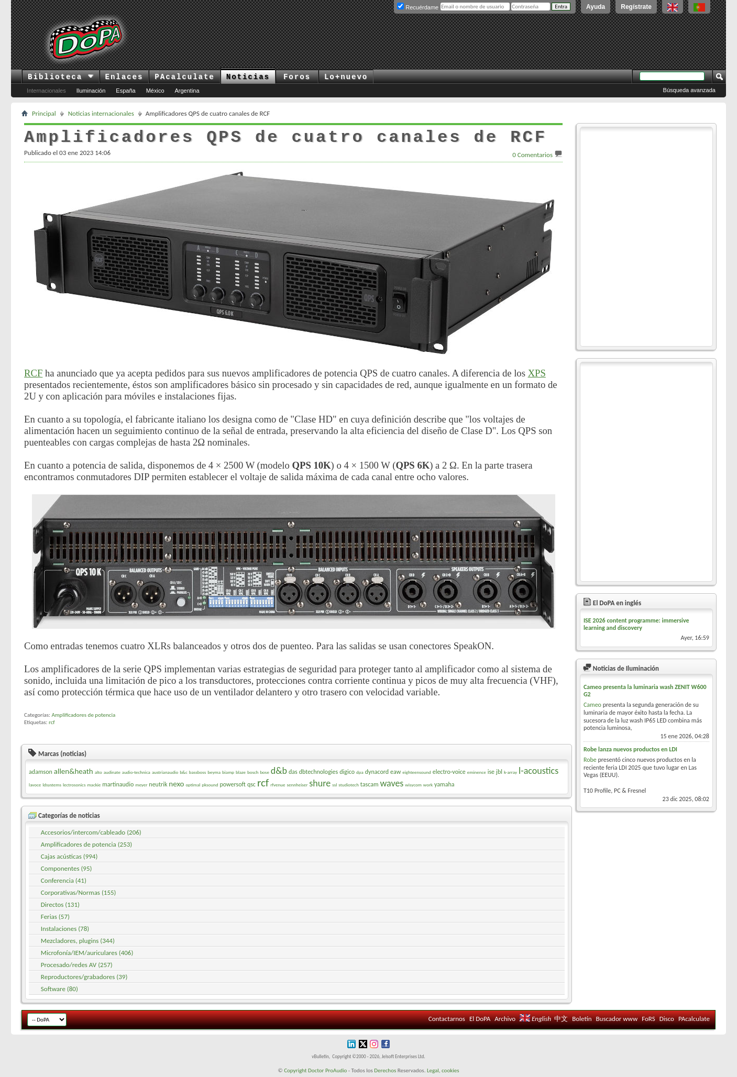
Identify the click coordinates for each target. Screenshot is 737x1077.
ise (491, 771)
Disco (666, 1019)
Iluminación (91, 90)
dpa (360, 772)
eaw (395, 771)
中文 (561, 1019)
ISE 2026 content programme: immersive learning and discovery (636, 624)
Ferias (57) (55, 916)
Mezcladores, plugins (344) (78, 941)
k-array (510, 772)
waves (391, 783)
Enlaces (124, 77)
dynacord (377, 771)
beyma (214, 772)
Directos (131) (60, 904)
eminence (476, 772)
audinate (112, 772)
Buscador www (616, 1019)
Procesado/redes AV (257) (77, 965)
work (428, 784)
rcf (52, 722)
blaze (241, 772)
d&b (279, 770)
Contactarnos (446, 1019)
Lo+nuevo (346, 77)
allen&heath (73, 771)
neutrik (158, 784)
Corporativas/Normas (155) (78, 892)
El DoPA (479, 1019)
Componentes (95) (66, 868)
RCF (33, 373)
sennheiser (297, 784)
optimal (192, 784)
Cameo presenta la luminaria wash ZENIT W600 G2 (645, 690)
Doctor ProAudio (327, 1070)
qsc (251, 784)
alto (98, 772)
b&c (184, 772)
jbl (499, 771)
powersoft (233, 784)
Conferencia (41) (63, 880)
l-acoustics (538, 770)
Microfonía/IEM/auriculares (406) (87, 953)
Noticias (248, 77)
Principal (44, 113)
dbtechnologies (318, 771)
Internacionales (46, 90)
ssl (334, 784)
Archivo (504, 1019)
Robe (590, 759)
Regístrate (636, 6)
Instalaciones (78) (65, 928)
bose (264, 772)
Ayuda (595, 6)
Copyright (295, 1070)
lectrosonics (74, 784)
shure (320, 783)
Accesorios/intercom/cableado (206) (91, 832)
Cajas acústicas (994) (69, 856)
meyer (141, 784)
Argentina (187, 90)
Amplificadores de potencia (83, 715)
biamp (228, 772)
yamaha (444, 784)
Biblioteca (60, 77)
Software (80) (59, 989)
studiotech (348, 784)
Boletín (581, 1019)
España (125, 90)
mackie (94, 784)
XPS (537, 373)
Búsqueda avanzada (689, 90)
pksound (210, 784)
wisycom (413, 784)
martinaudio (118, 784)
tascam (369, 784)
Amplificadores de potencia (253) (86, 844)
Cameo (592, 704)
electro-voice (449, 771)
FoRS (648, 1019)
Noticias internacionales (101, 113)
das (293, 771)
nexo (176, 784)
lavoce (35, 784)
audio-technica (136, 772)
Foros (297, 77)
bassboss (197, 772)
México (155, 90)
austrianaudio (165, 772)
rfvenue (277, 784)
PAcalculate (184, 77)
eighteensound (416, 772)
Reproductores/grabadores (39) (84, 977)
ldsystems (51, 784)
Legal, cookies (443, 1070)
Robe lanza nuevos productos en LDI (630, 749)
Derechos (385, 1070)
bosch (253, 772)
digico (347, 771)
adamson (40, 771)
